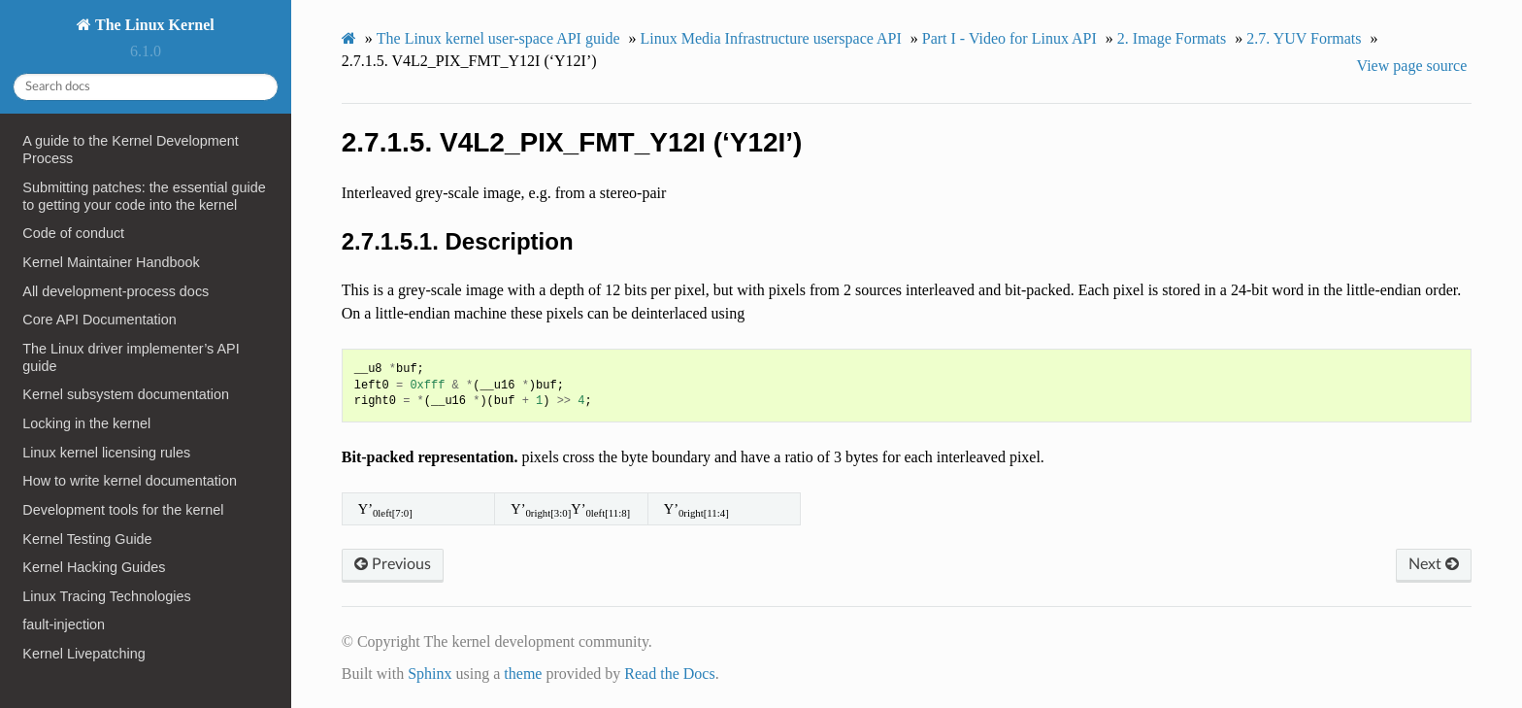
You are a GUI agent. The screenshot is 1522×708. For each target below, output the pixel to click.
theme (523, 673)
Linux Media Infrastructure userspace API (770, 38)
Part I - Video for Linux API (1009, 38)
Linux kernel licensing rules (106, 452)
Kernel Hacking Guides (93, 567)
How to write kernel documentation (129, 481)
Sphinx (429, 673)
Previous (392, 564)
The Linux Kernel (152, 25)
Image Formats (1171, 38)
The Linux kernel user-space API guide (498, 38)
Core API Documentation (99, 319)
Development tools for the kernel (122, 510)
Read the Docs (669, 673)
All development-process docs (115, 291)
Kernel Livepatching (83, 653)
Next (1433, 564)
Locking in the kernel (86, 423)
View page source (1412, 65)
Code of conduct (73, 233)
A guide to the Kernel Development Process (130, 149)
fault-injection (63, 624)
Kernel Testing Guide (86, 539)
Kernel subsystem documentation (125, 394)
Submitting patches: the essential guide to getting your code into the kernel (143, 196)
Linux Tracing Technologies (106, 596)
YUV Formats (1303, 38)
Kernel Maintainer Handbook (110, 262)
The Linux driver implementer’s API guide (130, 357)
